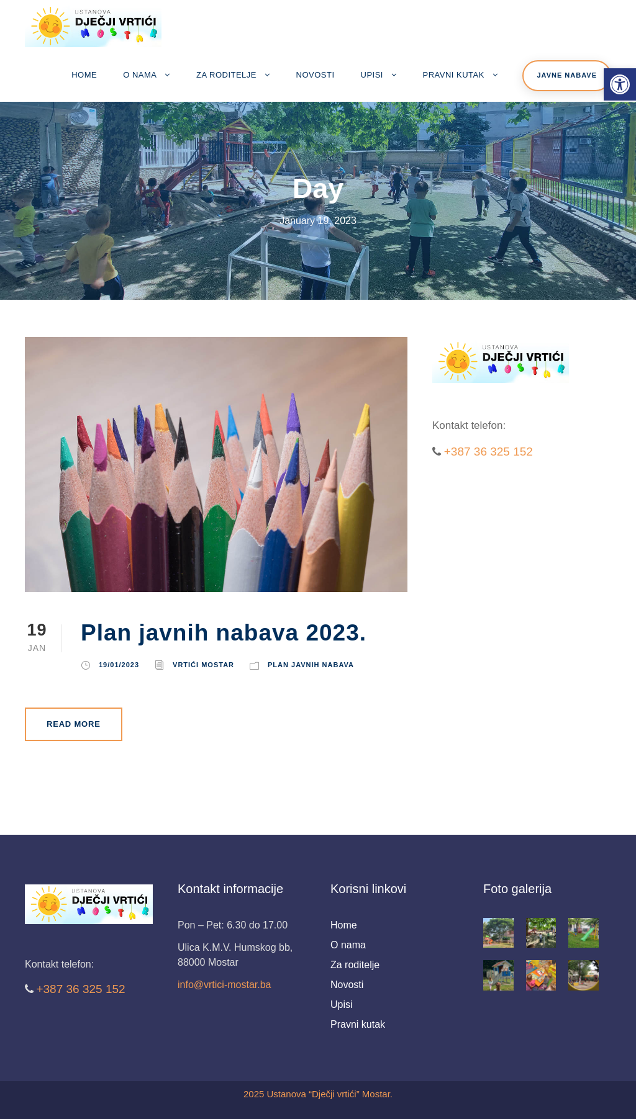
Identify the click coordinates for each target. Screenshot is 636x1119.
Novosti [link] (315, 74)
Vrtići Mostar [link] (203, 664)
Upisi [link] (372, 74)
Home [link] (84, 74)
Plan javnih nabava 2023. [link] (223, 632)
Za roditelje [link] (226, 74)
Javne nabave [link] (567, 75)
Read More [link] (74, 724)
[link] (620, 84)
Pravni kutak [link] (453, 74)
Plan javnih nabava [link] (311, 664)
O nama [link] (140, 74)
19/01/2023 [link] (119, 664)
